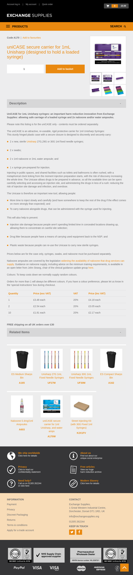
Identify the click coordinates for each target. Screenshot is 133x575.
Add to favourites (32, 37)
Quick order (47, 4)
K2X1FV (81, 433)
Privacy (11, 509)
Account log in (13, 4)
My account (31, 4)
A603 (22, 429)
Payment (11, 504)
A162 (111, 382)
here (90, 267)
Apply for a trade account (20, 530)
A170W (52, 436)
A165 (22, 382)
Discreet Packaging (17, 514)
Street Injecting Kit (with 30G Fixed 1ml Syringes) (81, 424)
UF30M (81, 382)
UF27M (52, 382)
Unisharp (31, 141)
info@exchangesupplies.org (84, 516)
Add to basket (65, 69)
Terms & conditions (17, 525)
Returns (11, 519)
